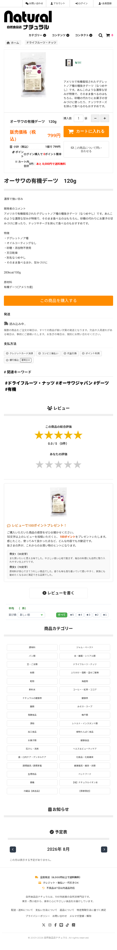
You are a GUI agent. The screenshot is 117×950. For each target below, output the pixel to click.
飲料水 (32, 689)
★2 (96, 614)
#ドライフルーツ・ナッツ (30, 383)
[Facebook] (55, 925)
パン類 (32, 656)
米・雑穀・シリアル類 (85, 656)
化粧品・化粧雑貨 (84, 757)
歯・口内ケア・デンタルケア (32, 757)
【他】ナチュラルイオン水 (85, 782)
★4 (80, 614)
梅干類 (85, 715)
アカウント (58, 3)
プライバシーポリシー (38, 916)
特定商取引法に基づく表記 (91, 910)
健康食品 (85, 740)
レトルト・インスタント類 (85, 723)
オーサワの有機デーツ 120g (33, 122)
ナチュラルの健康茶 (32, 698)
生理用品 (32, 774)
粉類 (32, 672)
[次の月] (104, 849)
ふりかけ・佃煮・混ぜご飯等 (85, 672)
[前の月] (13, 849)
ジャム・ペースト (84, 647)
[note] (73, 925)
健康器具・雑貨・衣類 (85, 766)
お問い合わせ (34, 3)
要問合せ (25, 360)
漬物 (32, 723)
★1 (105, 614)
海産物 (85, 681)
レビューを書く (59, 593)
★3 (88, 614)
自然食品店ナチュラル (55, 937)
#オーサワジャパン (74, 383)
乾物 (32, 681)
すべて (62, 614)
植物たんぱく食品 (84, 732)
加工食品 (32, 732)
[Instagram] (49, 925)
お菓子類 (32, 740)
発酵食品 (32, 715)
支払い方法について (46, 910)
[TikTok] (67, 925)
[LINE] (61, 925)
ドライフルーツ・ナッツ (41, 42)
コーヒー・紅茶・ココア (85, 689)
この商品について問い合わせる (86, 149)
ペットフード (84, 774)
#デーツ (101, 383)
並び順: (13, 614)
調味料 (32, 647)
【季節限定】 (84, 791)
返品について (67, 910)
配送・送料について (22, 910)
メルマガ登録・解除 (80, 916)
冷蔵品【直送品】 (32, 791)
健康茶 (85, 698)
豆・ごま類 (32, 664)
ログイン (81, 3)
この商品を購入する (58, 300)
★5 (72, 614)
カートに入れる (86, 131)
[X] (43, 925)
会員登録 (105, 3)
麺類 (32, 706)
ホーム (13, 43)
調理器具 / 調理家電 (32, 766)
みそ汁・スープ (84, 706)
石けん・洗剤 (32, 749)
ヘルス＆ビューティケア (85, 749)
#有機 (10, 389)
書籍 (32, 782)
